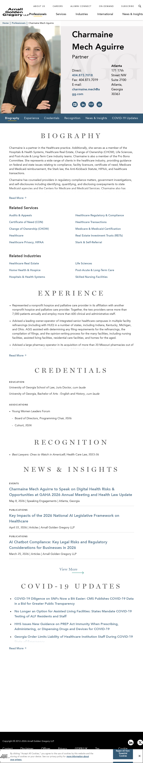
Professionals (37, 14)
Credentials (51, 118)
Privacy (62, 748)
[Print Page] (99, 104)
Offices (45, 748)
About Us (39, 6)
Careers (58, 6)
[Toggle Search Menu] (140, 6)
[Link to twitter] (140, 742)
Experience (31, 118)
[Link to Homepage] (16, 12)
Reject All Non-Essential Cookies (123, 754)
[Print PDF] (91, 104)
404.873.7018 (82, 75)
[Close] (139, 756)
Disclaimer (26, 748)
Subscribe (127, 6)
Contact (8, 748)
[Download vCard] (75, 104)
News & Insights (132, 14)
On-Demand (106, 6)
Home (6, 23)
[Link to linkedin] (131, 742)
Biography (12, 118)
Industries (82, 14)
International (105, 14)
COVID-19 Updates (125, 118)
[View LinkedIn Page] (83, 104)
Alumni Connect (81, 6)
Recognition (72, 118)
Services (61, 14)
